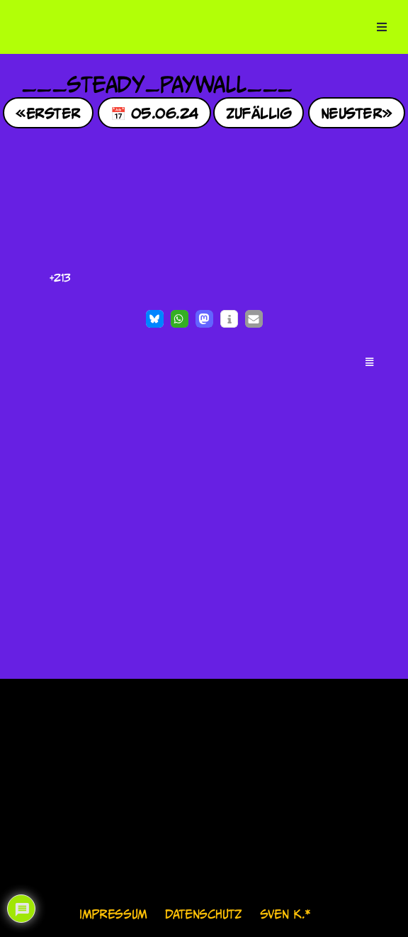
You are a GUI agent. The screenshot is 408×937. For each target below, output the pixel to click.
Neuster (351, 112)
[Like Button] (35, 278)
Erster (53, 112)
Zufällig (259, 112)
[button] (155, 319)
